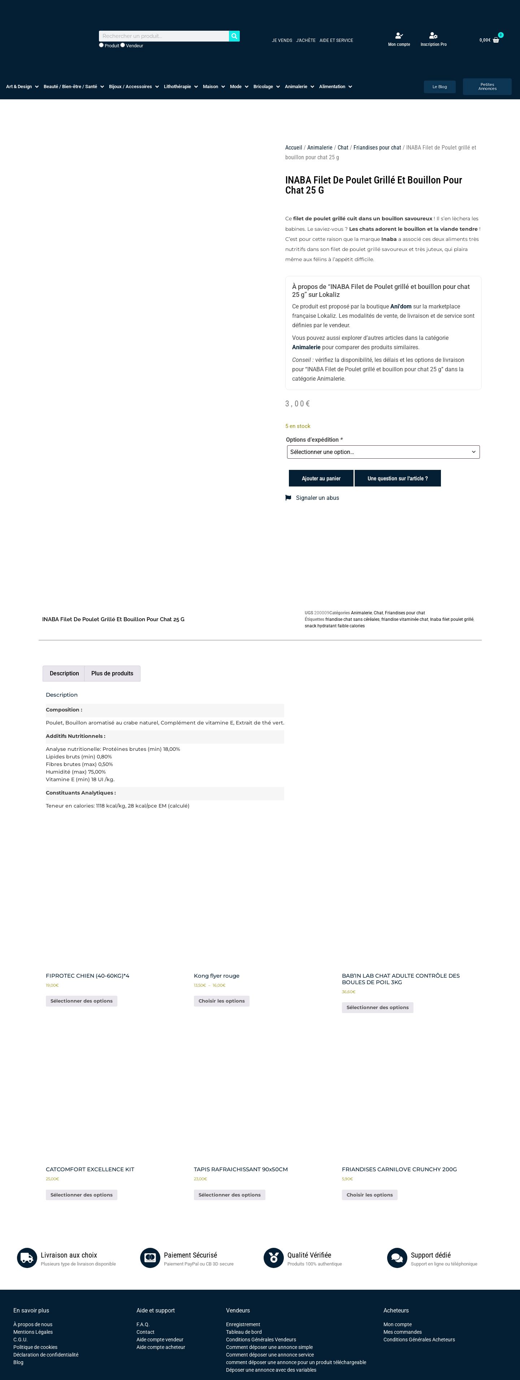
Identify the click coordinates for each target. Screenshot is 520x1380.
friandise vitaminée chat (404, 619)
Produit (109, 45)
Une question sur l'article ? (398, 478)
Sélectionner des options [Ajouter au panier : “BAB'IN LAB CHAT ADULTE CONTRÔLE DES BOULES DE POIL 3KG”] (378, 1007)
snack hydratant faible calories (335, 625)
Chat (343, 147)
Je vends (282, 40)
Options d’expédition (314, 440)
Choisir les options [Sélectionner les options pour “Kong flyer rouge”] (222, 1001)
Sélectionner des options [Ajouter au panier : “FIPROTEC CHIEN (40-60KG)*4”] (82, 1001)
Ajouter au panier (321, 478)
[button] (23, 87)
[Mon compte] (399, 36)
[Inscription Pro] (433, 35)
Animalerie (320, 147)
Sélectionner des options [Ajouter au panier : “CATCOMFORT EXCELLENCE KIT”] (82, 1195)
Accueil (293, 147)
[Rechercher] (234, 36)
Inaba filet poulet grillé (451, 619)
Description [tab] (64, 673)
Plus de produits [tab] (112, 673)
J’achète (306, 40)
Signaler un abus (312, 497)
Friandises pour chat (377, 147)
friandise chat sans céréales (352, 619)
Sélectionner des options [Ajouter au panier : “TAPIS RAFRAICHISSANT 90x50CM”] (230, 1195)
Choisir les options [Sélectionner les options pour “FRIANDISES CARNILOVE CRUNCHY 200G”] (370, 1195)
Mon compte (399, 44)
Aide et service (336, 40)
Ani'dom (401, 306)
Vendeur (131, 45)
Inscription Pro (434, 44)
